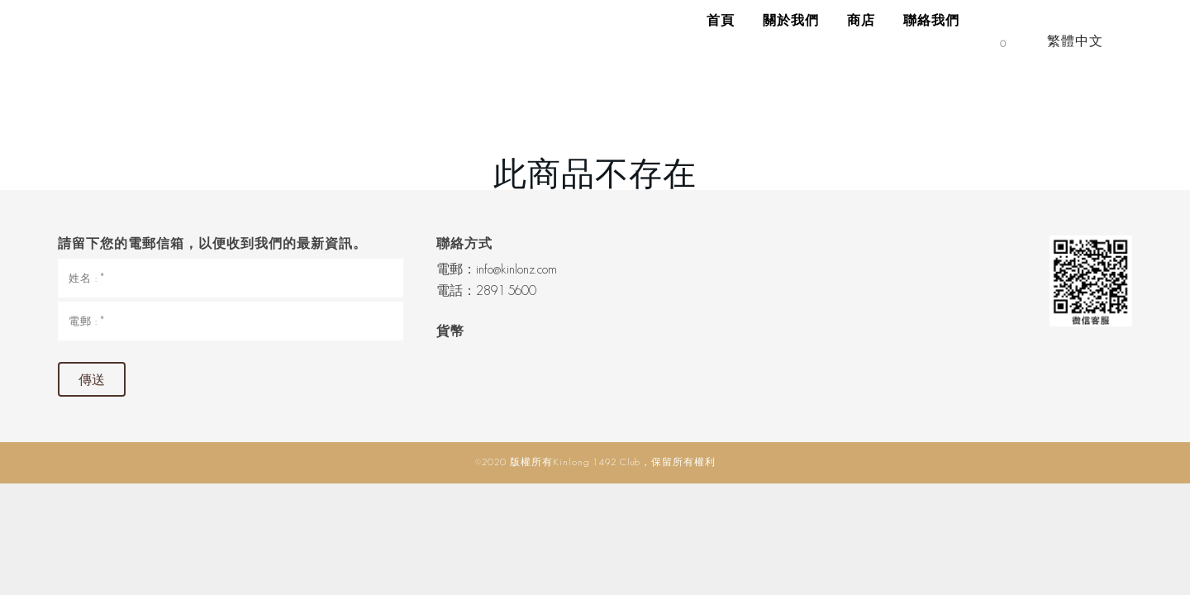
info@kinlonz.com (516, 269)
